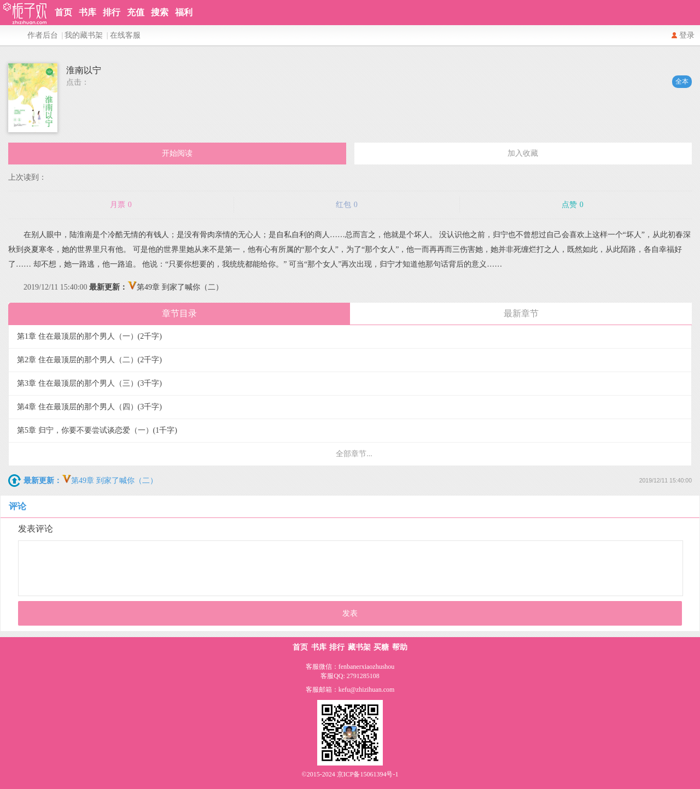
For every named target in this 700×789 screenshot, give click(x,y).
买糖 (381, 647)
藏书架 (359, 647)
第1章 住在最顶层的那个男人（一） (89, 336)
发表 (350, 613)
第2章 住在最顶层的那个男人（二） (89, 360)
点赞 (573, 205)
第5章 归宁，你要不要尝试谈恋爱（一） (97, 430)
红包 (347, 205)
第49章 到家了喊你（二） (156, 287)
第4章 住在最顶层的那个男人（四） (89, 407)
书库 (87, 12)
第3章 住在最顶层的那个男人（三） (89, 383)
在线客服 (125, 35)
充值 (135, 12)
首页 (63, 12)
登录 (687, 35)
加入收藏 (523, 153)
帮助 (399, 647)
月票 (121, 205)
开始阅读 (177, 153)
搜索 (159, 12)
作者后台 (42, 35)
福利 (183, 12)
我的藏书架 (84, 35)
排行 (111, 12)
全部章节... (354, 454)
